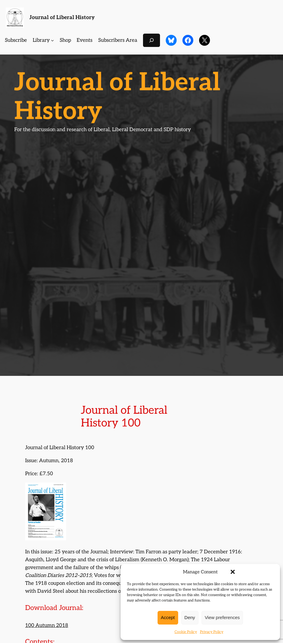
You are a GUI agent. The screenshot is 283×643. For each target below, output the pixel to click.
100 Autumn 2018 (46, 625)
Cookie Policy (186, 632)
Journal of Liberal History (62, 17)
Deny (190, 617)
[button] (233, 572)
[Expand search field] (151, 40)
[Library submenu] (52, 40)
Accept (168, 617)
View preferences (222, 617)
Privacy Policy (211, 632)
